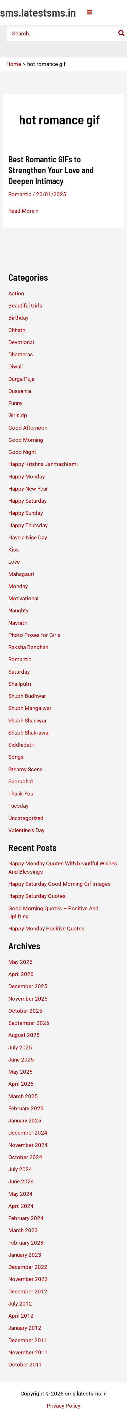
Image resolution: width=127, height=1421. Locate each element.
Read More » (23, 210)
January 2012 (24, 1328)
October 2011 (25, 1364)
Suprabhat (20, 781)
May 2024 (20, 1194)
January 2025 (24, 1120)
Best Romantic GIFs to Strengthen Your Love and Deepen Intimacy (51, 170)
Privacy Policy (63, 1405)
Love (14, 562)
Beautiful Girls (25, 305)
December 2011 (27, 1340)
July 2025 (20, 1047)
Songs (16, 757)
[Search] (122, 33)
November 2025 (28, 998)
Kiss (13, 549)
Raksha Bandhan (28, 647)
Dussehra (19, 391)
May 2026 (20, 962)
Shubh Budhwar (27, 696)
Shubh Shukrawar (29, 732)
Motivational (23, 598)
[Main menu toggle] (89, 12)
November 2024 (28, 1145)
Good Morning (25, 440)
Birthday (18, 318)
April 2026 (21, 974)
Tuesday (18, 806)
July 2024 (20, 1169)
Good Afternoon (27, 428)
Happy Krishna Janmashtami (43, 464)
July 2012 (20, 1303)
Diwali (15, 366)
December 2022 (27, 1267)
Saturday (19, 672)
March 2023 (23, 1230)
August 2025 (24, 1035)
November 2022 (28, 1279)
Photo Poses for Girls (34, 635)
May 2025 (20, 1072)
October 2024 (25, 1157)
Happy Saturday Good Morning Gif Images (59, 884)
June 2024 (21, 1181)
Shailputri (19, 684)
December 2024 (27, 1132)
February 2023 (26, 1243)
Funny (15, 403)
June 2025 (21, 1059)
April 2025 (21, 1084)
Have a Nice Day (27, 537)
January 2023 (24, 1255)
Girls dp (17, 415)
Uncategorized (26, 818)
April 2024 (21, 1206)
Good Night (22, 452)
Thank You (20, 793)
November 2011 (28, 1352)
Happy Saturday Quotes (37, 896)
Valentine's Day (26, 830)
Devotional (21, 342)
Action (16, 293)
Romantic (19, 194)
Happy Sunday (25, 513)
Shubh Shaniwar (27, 720)
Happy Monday (26, 476)
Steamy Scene (25, 769)
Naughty (18, 610)
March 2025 (23, 1096)
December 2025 (27, 986)
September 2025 (28, 1023)
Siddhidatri (21, 745)
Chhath (16, 330)
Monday (18, 586)
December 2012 (27, 1291)
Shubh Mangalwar (30, 708)
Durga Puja (21, 379)
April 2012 (21, 1316)
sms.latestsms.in (38, 12)
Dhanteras (20, 354)
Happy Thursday (28, 525)
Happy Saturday (27, 501)
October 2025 (25, 1011)
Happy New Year (28, 488)
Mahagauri (21, 574)
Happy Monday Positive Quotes (46, 928)
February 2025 (26, 1108)
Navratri (18, 623)
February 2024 (26, 1218)
